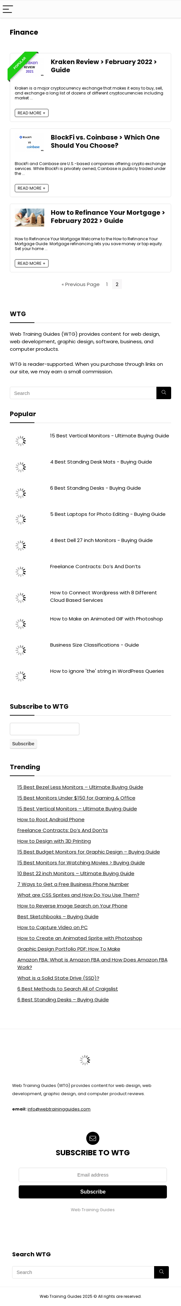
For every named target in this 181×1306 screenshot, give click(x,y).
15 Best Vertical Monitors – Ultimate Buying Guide (77, 808)
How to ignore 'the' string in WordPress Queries (107, 671)
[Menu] (8, 9)
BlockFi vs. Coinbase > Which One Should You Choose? (105, 141)
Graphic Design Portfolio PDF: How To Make (68, 948)
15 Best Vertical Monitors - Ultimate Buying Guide (109, 435)
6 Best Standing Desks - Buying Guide (95, 487)
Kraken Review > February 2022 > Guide (104, 66)
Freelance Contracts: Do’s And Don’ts (95, 566)
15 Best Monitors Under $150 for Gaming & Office (76, 797)
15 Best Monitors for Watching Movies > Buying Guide (81, 862)
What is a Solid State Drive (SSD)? (58, 978)
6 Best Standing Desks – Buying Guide (63, 999)
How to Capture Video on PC (52, 927)
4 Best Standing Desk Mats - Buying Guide (101, 461)
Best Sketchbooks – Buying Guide (58, 916)
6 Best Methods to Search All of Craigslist (67, 988)
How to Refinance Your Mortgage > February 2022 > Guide (108, 216)
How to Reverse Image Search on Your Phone (72, 905)
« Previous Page (81, 284)
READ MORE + (32, 113)
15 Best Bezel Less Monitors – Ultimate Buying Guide (80, 787)
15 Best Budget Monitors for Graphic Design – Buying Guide (88, 851)
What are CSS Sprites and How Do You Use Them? (78, 894)
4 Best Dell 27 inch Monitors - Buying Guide (101, 540)
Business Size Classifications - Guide (94, 644)
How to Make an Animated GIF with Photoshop (106, 618)
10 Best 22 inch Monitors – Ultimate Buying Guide (75, 873)
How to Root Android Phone (51, 819)
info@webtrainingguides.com (59, 1109)
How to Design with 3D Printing (54, 841)
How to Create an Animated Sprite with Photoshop (79, 938)
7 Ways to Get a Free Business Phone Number (73, 884)
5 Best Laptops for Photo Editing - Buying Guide (108, 514)
